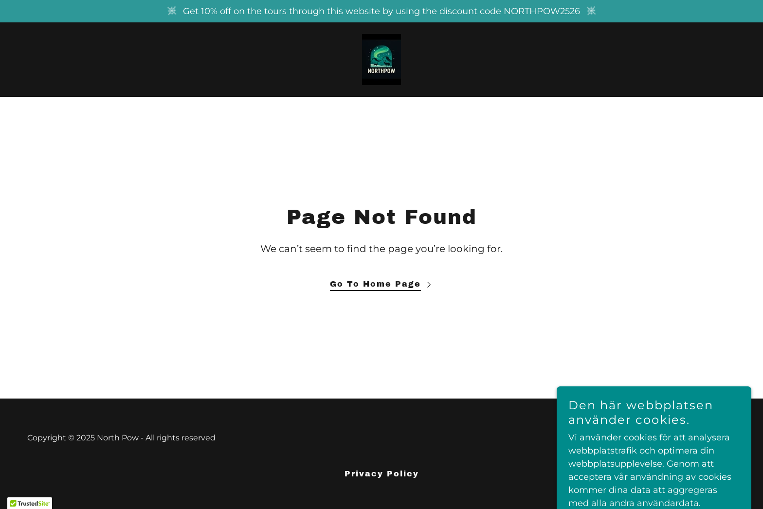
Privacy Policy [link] (382, 474)
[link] (381, 59)
